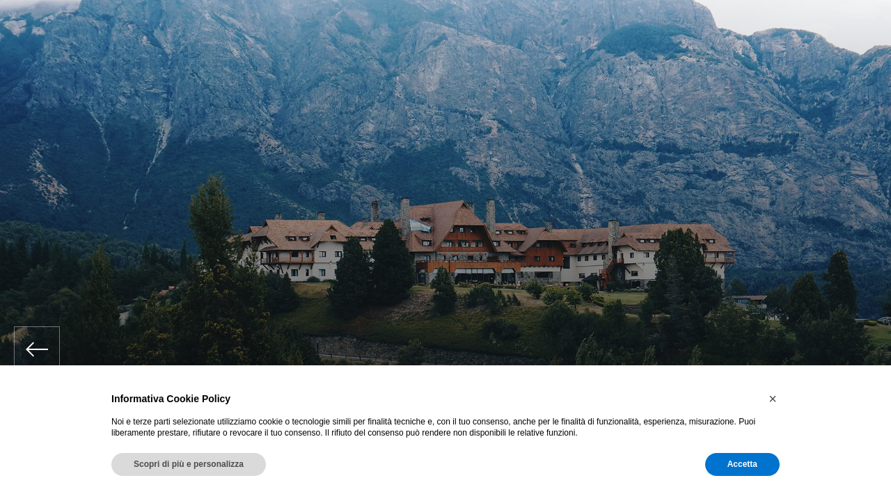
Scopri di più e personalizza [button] (189, 464)
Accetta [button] (742, 464)
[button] (773, 399)
